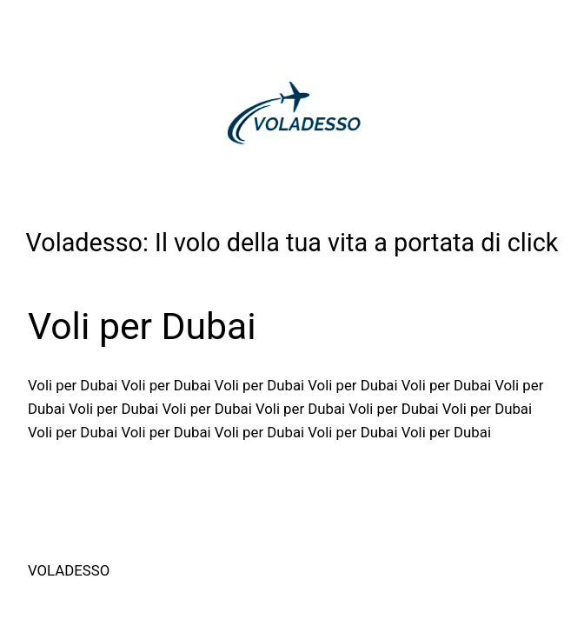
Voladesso (69, 570)
